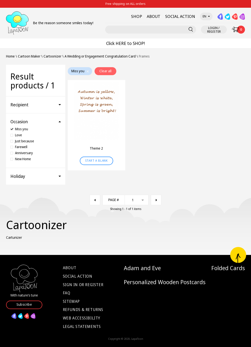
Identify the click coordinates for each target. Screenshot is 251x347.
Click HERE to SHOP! (125, 43)
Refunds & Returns (83, 309)
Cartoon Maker (29, 56)
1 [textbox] (133, 200)
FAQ (66, 293)
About (69, 267)
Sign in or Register (83, 284)
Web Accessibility (81, 318)
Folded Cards (228, 268)
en (206, 16)
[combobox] (125, 200)
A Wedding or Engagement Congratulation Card (100, 56)
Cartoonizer (52, 56)
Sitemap (71, 301)
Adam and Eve (142, 268)
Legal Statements (82, 326)
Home (10, 56)
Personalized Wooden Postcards (165, 282)
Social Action (77, 276)
